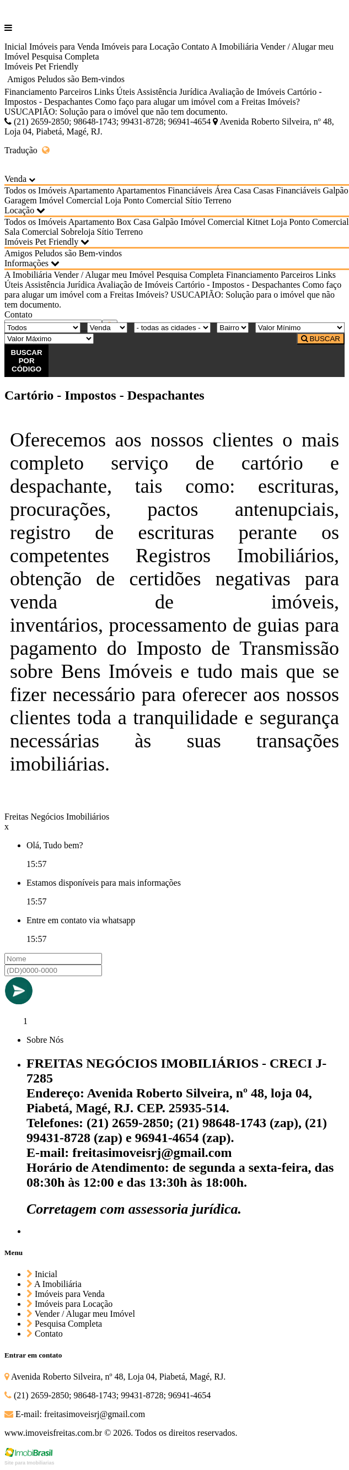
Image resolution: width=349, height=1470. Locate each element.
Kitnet (257, 222)
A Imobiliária (235, 46)
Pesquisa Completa (65, 56)
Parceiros (75, 91)
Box (123, 222)
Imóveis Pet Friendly (41, 66)
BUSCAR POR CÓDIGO (26, 360)
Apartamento (91, 190)
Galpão (335, 190)
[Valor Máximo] (49, 338)
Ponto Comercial (153, 200)
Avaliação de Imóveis (247, 91)
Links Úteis (114, 91)
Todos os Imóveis (35, 190)
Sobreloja (77, 231)
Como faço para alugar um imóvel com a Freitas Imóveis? (197, 101)
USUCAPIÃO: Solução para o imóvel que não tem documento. (116, 111)
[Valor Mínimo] (300, 327)
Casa (242, 190)
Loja (113, 200)
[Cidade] (172, 327)
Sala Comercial (31, 231)
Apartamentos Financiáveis (164, 190)
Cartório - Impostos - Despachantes (237, 284)
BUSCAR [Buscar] (320, 339)
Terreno (218, 200)
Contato (195, 46)
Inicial (15, 46)
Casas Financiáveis (286, 190)
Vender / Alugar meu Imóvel (103, 274)
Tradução (27, 150)
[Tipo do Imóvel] (42, 327)
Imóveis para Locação (140, 46)
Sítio (193, 200)
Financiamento (30, 91)
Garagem (20, 200)
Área (223, 190)
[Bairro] (233, 327)
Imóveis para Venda (64, 46)
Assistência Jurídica (172, 91)
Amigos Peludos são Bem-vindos (66, 79)
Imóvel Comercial (71, 200)
